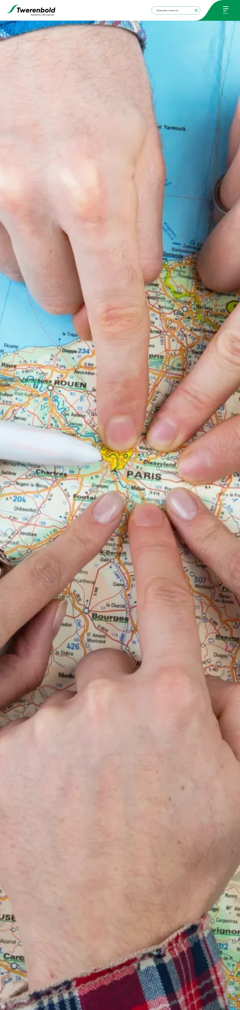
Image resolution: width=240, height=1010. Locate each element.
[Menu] (226, 10)
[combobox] (175, 10)
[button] (231, 990)
